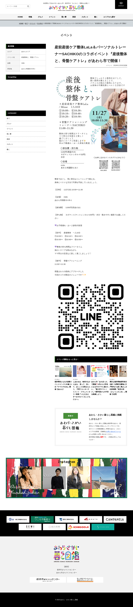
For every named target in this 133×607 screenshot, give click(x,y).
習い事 (63, 17)
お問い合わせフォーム (113, 431)
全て (7, 118)
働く (96, 17)
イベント (52, 17)
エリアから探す (109, 17)
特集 (30, 17)
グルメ (40, 17)
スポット (85, 17)
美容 (74, 17)
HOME (20, 17)
